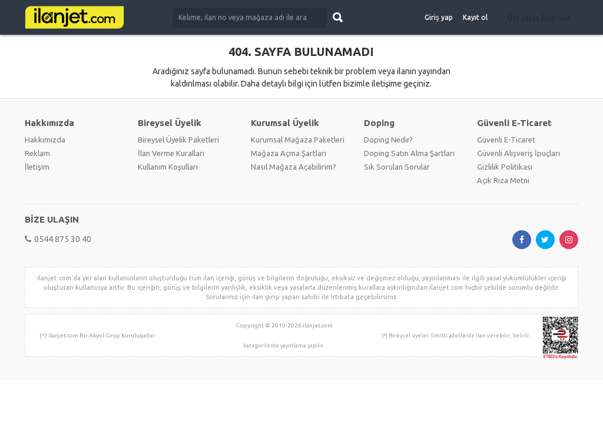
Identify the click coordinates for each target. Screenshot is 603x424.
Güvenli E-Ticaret (506, 139)
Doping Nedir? (388, 139)
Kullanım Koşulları (168, 167)
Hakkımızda (45, 139)
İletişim (37, 167)
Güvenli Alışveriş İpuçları (518, 153)
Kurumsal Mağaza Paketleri (297, 139)
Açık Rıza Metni (503, 180)
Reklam (37, 153)
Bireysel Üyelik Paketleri (178, 139)
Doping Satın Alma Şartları (409, 153)
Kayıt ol (475, 17)
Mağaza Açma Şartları (288, 153)
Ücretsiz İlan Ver (537, 17)
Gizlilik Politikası (504, 167)
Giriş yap (439, 17)
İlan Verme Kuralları (171, 153)
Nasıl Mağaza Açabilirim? (293, 167)
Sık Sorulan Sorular (397, 167)
